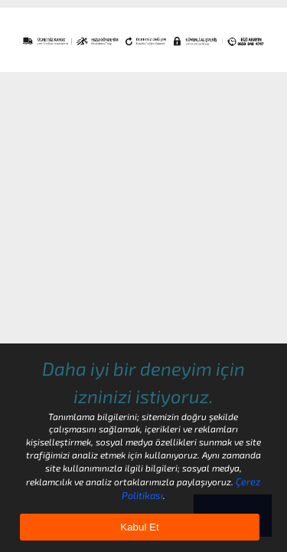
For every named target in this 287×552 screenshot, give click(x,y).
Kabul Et (139, 527)
